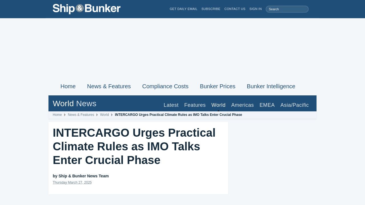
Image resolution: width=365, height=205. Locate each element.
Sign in (256, 9)
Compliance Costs (165, 86)
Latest (171, 105)
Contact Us (235, 9)
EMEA (267, 105)
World (219, 105)
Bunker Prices (218, 86)
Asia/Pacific (294, 105)
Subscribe (210, 9)
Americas (242, 105)
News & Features (109, 86)
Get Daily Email (183, 9)
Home (68, 86)
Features (195, 105)
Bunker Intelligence (271, 86)
